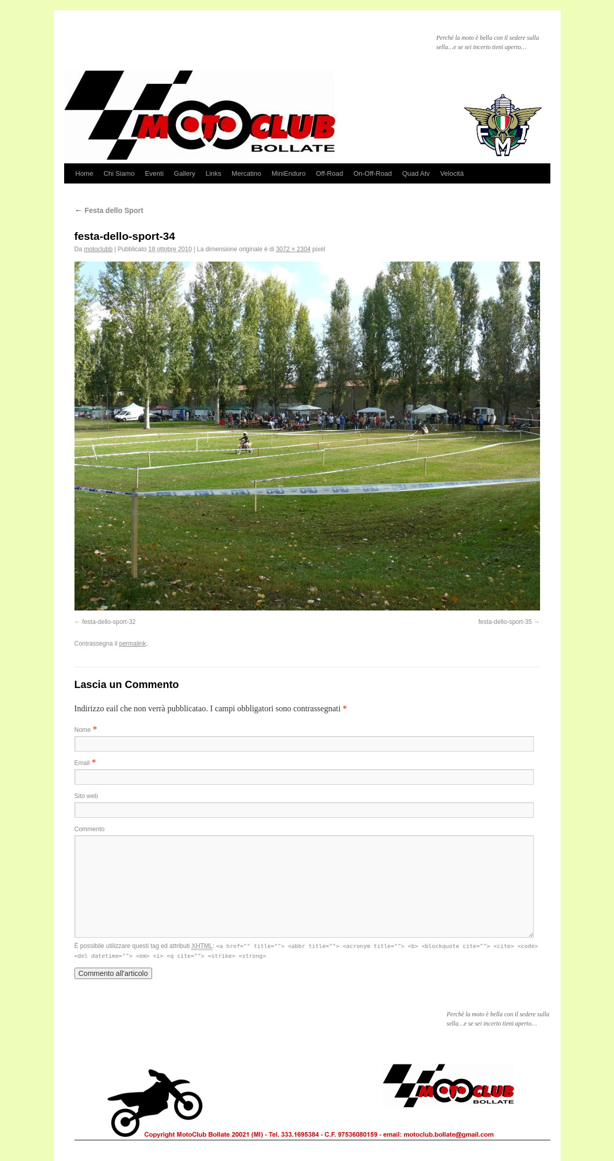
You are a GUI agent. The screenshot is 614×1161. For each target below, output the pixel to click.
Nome (82, 730)
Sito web (86, 796)
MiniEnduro (289, 173)
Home (85, 173)
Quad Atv (415, 173)
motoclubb (98, 249)
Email (82, 763)
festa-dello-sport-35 (505, 621)
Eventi (154, 173)
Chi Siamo (118, 173)
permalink (132, 643)
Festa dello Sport (108, 210)
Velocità (452, 173)
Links (213, 173)
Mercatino (246, 173)
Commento (89, 829)
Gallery (184, 173)
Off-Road (329, 173)
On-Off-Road (372, 173)
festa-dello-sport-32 (109, 621)
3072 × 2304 (293, 249)
